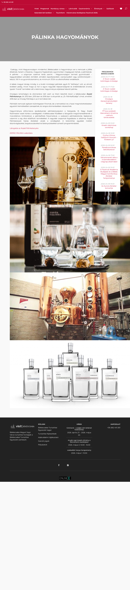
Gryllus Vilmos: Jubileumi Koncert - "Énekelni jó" (109, 137)
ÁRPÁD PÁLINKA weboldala (21, 133)
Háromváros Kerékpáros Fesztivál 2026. (82, 13)
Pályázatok (42, 445)
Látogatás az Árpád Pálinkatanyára (24, 128)
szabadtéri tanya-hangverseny (79, 450)
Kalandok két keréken (44, 13)
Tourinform (60, 13)
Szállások (110, 9)
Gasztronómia (85, 9)
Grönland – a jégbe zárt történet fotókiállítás (79, 429)
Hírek (36, 9)
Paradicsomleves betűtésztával (109, 148)
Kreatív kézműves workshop (109, 126)
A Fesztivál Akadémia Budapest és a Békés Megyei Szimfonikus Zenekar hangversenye (109, 174)
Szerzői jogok (43, 441)
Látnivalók (73, 9)
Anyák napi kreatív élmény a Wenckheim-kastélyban (79, 441)
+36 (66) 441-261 (113, 428)
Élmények (99, 9)
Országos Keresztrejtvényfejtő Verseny (109, 101)
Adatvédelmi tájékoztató (48, 437)
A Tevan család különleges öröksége (109, 80)
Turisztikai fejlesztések (47, 434)
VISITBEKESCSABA (13, 8)
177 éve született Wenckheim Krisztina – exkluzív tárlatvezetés (109, 114)
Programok (44, 9)
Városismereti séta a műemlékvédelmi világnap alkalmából (109, 159)
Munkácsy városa (59, 9)
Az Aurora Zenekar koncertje (109, 187)
